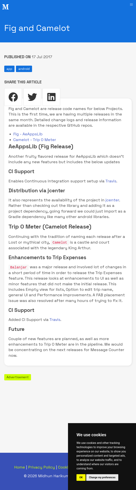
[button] (131, 4)
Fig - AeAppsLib (27, 134)
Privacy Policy (41, 466)
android (24, 69)
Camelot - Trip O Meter (34, 139)
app (9, 69)
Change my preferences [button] (102, 477)
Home (19, 466)
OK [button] (81, 477)
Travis (110, 181)
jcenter (112, 200)
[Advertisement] (68, 406)
